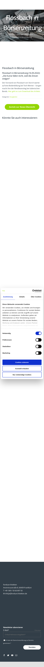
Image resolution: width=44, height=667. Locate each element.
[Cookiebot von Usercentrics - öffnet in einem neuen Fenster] (32, 290)
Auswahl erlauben (22, 368)
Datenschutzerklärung (19, 640)
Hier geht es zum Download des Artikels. (24, 91)
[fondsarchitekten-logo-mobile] (9, 3)
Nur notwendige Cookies (22, 375)
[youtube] (12, 655)
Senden (32, 647)
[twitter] (8, 655)
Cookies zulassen (22, 362)
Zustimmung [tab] (8, 297)
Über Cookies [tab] (36, 297)
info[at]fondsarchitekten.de (16, 593)
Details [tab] (22, 297)
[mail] (16, 655)
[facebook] (4, 655)
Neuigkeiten (13, 97)
